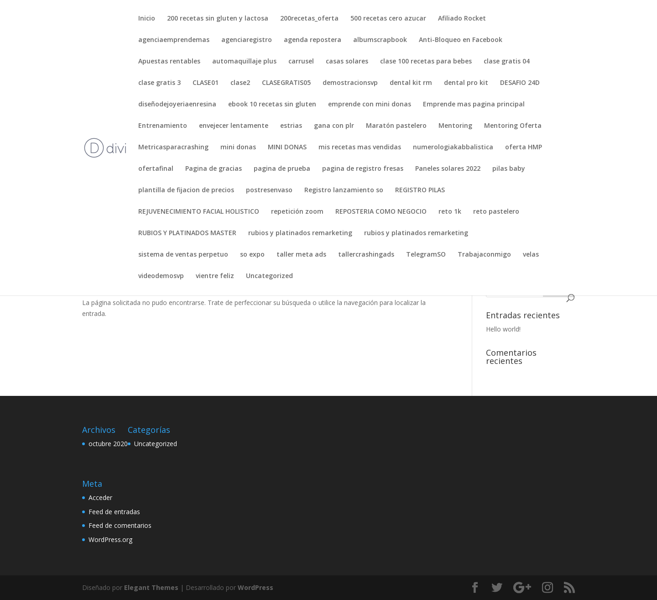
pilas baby (508, 169)
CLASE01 (206, 83)
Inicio (146, 18)
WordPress (255, 587)
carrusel (301, 61)
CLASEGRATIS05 (286, 83)
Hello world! (503, 329)
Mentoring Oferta (513, 126)
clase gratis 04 (507, 61)
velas (531, 254)
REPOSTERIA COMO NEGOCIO (381, 212)
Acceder (100, 497)
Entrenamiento (162, 126)
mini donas (238, 147)
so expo (252, 254)
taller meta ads (301, 254)
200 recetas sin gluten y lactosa (217, 18)
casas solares (347, 61)
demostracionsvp (350, 83)
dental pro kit (466, 83)
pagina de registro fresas (362, 169)
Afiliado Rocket (462, 18)
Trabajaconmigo (484, 254)
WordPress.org (110, 539)
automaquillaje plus (244, 61)
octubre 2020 (108, 443)
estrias (291, 126)
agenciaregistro (246, 40)
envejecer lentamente (233, 126)
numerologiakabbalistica (453, 147)
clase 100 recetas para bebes (426, 61)
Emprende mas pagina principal (474, 104)
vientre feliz (215, 276)
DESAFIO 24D (520, 83)
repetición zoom (297, 212)
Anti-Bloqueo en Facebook (460, 40)
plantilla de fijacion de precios (186, 190)
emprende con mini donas (369, 104)
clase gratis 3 (159, 83)
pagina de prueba (282, 169)
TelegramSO (426, 254)
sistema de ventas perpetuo (183, 254)
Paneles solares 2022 (447, 169)
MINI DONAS (287, 147)
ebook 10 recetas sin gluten (272, 104)
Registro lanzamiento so (343, 190)
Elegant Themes (151, 587)
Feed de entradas (114, 511)
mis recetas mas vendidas (359, 147)
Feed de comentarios (120, 525)
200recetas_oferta (309, 18)
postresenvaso (269, 190)
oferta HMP (523, 147)
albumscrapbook (380, 40)
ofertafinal (155, 169)
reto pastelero (496, 212)
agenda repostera (312, 40)
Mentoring (455, 126)
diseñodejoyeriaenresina (177, 104)
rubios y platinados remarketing (300, 233)
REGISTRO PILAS (420, 190)
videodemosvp (161, 276)
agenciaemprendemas (173, 40)
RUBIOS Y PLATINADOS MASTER (187, 233)
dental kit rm (411, 83)
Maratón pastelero (396, 126)
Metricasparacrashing (173, 147)
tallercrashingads (366, 254)
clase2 (240, 83)
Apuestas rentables (169, 61)
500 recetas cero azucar (388, 18)
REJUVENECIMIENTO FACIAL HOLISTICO (198, 212)
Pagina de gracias (213, 169)
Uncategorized (269, 276)
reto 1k (449, 212)
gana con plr (334, 126)
